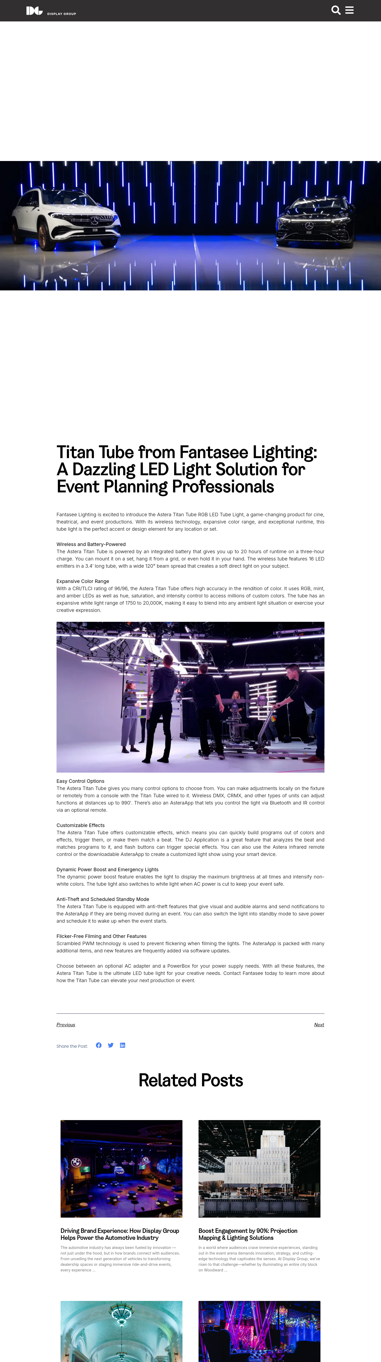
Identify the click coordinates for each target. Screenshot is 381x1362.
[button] (99, 1045)
